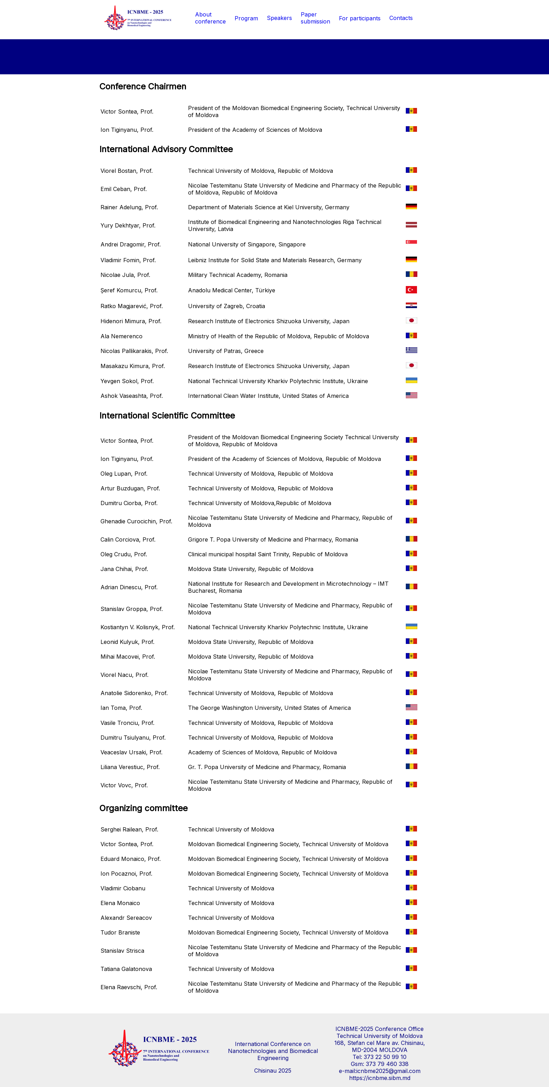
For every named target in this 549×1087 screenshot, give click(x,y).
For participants (360, 18)
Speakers (279, 17)
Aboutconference (210, 18)
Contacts (401, 17)
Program (246, 18)
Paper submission (315, 18)
